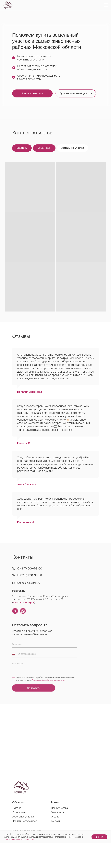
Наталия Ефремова (29, 391)
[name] (44, 644)
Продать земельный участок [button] (76, 93)
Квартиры (21, 147)
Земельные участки (72, 147)
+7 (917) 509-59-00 (29, 568)
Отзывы (55, 816)
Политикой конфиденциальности (48, 679)
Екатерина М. (26, 522)
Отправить (34, 687)
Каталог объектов (32, 93)
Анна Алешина (26, 484)
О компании (57, 812)
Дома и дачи (44, 147)
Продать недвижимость (25, 821)
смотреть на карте (24, 602)
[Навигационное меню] (106, 5)
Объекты (18, 802)
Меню (55, 802)
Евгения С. (24, 443)
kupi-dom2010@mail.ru (28, 582)
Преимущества (59, 808)
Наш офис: (19, 591)
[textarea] (44, 667)
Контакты (56, 821)
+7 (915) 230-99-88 (29, 575)
